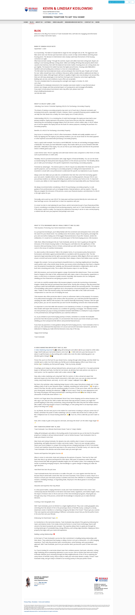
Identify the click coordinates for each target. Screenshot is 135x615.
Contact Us (89, 22)
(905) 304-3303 (52, 13)
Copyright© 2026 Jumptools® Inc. (31, 611)
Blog (32, 22)
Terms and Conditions (44, 602)
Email (61, 13)
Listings (48, 22)
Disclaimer (35, 602)
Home (26, 22)
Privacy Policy (27, 602)
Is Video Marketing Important (43, 350)
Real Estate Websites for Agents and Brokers (48, 611)
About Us (39, 22)
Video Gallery (58, 22)
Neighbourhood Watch (74, 22)
